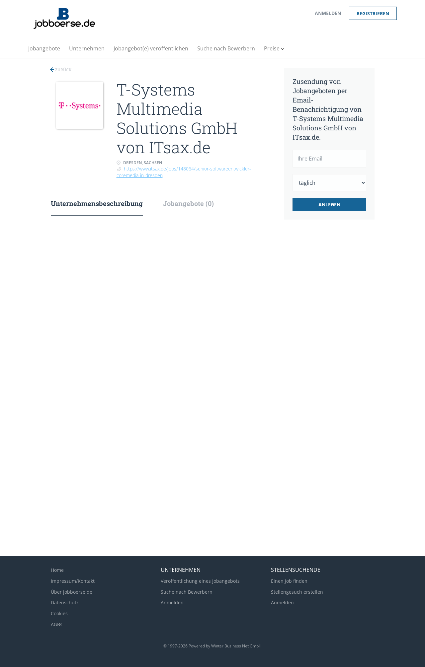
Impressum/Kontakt (73, 581)
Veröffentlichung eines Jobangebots (200, 581)
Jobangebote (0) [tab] (188, 203)
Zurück (62, 70)
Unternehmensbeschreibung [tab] (97, 203)
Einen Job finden (289, 581)
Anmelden (328, 13)
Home (57, 570)
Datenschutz (65, 602)
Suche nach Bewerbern (186, 592)
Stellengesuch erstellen (297, 592)
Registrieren (373, 13)
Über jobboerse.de (71, 592)
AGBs (56, 624)
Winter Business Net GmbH (236, 646)
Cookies (59, 613)
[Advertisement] (340, 335)
